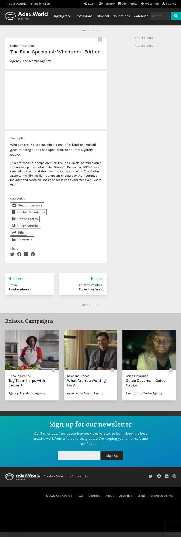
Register (107, 4)
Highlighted (62, 16)
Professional (84, 16)
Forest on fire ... (91, 289)
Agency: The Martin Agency (26, 393)
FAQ (80, 496)
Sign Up (112, 455)
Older (97, 279)
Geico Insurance (22, 46)
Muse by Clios (40, 4)
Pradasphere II (20, 289)
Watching (150, 4)
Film (18, 232)
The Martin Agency (37, 61)
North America (25, 226)
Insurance (22, 239)
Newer (15, 279)
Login (89, 4)
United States (25, 219)
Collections (121, 16)
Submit (169, 4)
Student (103, 16)
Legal (141, 496)
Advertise (125, 496)
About (109, 496)
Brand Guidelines (161, 496)
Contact (94, 496)
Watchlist (140, 16)
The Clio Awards (16, 4)
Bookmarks (128, 4)
